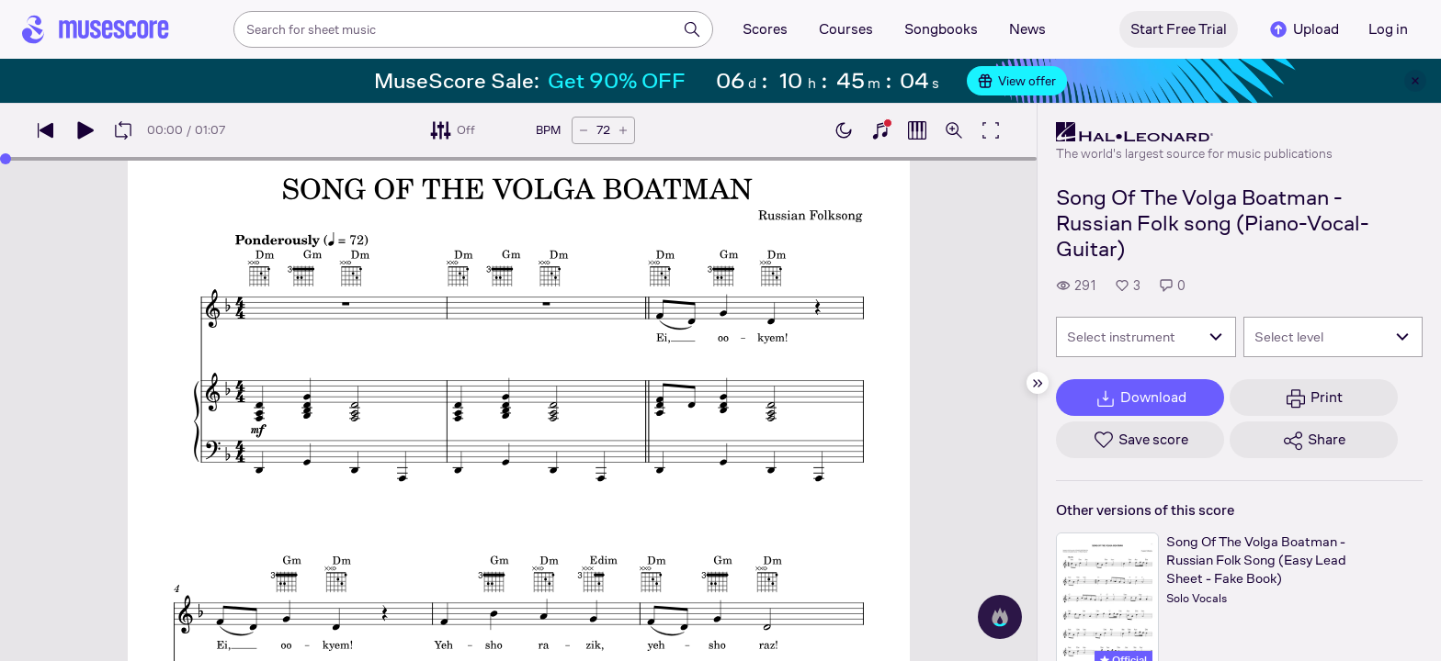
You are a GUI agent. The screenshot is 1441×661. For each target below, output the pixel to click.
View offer (1017, 80)
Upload (1303, 29)
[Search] (692, 29)
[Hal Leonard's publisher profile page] (1194, 132)
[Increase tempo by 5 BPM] (623, 130)
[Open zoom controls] (954, 130)
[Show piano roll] (917, 130)
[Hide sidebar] (1038, 383)
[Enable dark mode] (843, 130)
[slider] (5, 158)
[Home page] (95, 29)
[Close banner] (1415, 81)
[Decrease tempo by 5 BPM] (583, 130)
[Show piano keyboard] (880, 130)
